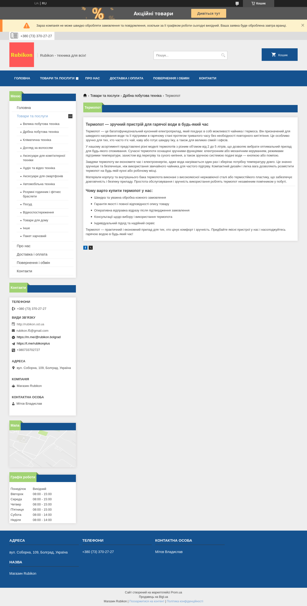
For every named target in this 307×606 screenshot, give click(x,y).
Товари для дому (35, 220)
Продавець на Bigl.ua (153, 597)
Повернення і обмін (171, 78)
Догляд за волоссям (38, 148)
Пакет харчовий (34, 236)
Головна (22, 78)
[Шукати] (223, 55)
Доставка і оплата (126, 78)
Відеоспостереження (38, 212)
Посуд (27, 204)
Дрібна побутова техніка (142, 96)
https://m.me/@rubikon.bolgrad (39, 337)
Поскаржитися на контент (146, 601)
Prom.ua (176, 592)
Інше (26, 228)
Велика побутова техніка (41, 124)
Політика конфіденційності (185, 601)
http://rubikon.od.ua (30, 324)
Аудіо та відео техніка (39, 168)
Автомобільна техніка (39, 184)
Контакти (207, 78)
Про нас (92, 78)
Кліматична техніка (37, 140)
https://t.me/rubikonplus (33, 343)
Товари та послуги (57, 78)
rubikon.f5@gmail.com (33, 330)
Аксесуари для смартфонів (43, 176)
